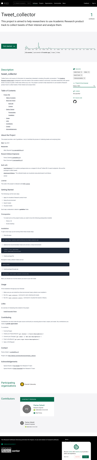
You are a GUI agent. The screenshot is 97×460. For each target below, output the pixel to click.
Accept (85, 457)
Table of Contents (11, 98)
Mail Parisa (37, 413)
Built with (10, 103)
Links (7, 121)
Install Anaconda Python (10, 311)
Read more (66, 457)
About (66, 439)
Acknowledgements (11, 129)
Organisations (48, 3)
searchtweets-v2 (8, 168)
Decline (77, 457)
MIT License (26, 183)
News (64, 3)
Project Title (7, 94)
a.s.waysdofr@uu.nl (18, 150)
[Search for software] (22, 3)
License (10, 106)
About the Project (10, 100)
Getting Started (10, 109)
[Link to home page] (5, 3)
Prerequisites (12, 112)
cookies (70, 452)
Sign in (94, 3)
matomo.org (78, 452)
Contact (8, 126)
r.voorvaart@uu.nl (17, 160)
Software (35, 3)
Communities (57, 3)
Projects (41, 3)
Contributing (9, 123)
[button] (78, 72)
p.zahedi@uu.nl (16, 157)
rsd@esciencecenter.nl (8, 444)
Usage (8, 118)
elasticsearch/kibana (9, 173)
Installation (11, 115)
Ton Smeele (16, 365)
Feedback (87, 3)
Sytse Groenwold (17, 368)
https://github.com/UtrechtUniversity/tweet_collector (22, 355)
